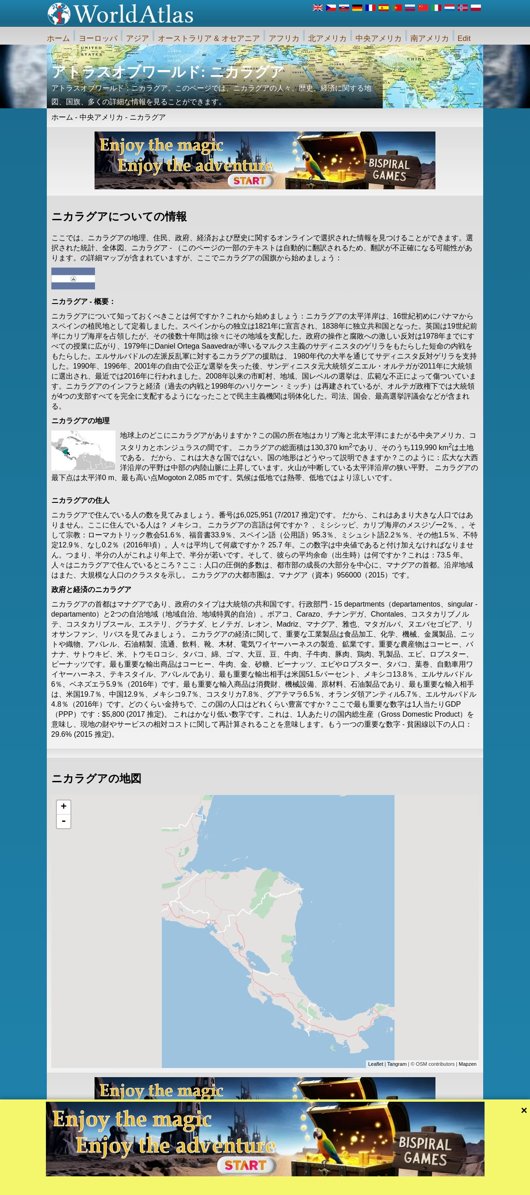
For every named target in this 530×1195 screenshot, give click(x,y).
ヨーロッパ (98, 38)
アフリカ (284, 38)
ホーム (58, 38)
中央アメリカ (378, 38)
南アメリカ (429, 38)
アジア (137, 38)
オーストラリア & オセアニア (209, 38)
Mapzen (467, 1064)
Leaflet (375, 1064)
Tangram (397, 1064)
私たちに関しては (216, 1184)
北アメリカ (327, 38)
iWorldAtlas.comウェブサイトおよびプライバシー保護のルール (319, 1184)
